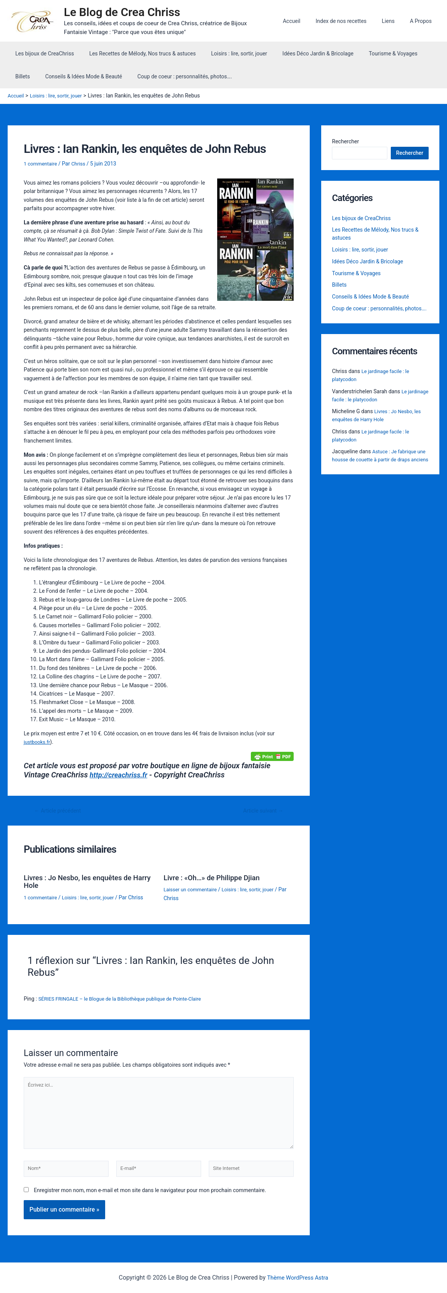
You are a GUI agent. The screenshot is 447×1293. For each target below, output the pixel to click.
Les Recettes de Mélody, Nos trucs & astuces (135, 53)
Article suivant (261, 810)
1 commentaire (42, 164)
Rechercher (345, 141)
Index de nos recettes (352, 21)
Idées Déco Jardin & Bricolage (302, 53)
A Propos (423, 21)
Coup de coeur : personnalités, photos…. (148, 76)
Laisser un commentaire (192, 889)
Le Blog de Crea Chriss (126, 12)
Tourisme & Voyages (372, 53)
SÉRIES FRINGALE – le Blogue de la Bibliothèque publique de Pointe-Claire (126, 998)
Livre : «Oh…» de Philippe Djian (215, 877)
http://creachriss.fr (121, 774)
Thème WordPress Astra (298, 1277)
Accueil (308, 21)
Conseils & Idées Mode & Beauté (51, 76)
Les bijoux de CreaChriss (42, 53)
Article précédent (60, 810)
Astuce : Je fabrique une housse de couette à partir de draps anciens (379, 462)
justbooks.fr (38, 741)
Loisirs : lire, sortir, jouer (228, 53)
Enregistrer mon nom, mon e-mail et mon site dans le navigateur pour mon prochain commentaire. (150, 1196)
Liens (395, 21)
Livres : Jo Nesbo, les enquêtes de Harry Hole (82, 881)
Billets (415, 53)
